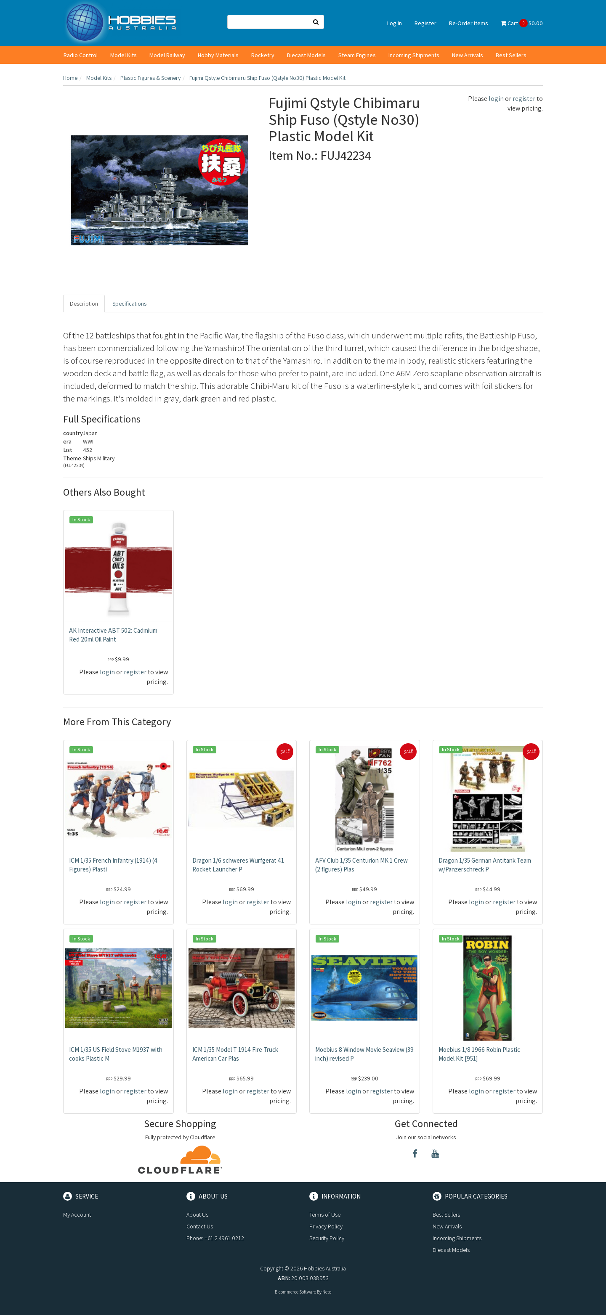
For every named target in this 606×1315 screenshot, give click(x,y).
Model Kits (123, 55)
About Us (197, 1214)
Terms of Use (324, 1214)
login (496, 98)
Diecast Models (306, 55)
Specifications (129, 303)
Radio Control (81, 55)
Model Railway (167, 55)
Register (425, 23)
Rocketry (262, 55)
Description (84, 303)
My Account (77, 1214)
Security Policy (326, 1238)
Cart (522, 23)
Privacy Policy (326, 1226)
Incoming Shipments (413, 55)
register (524, 98)
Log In (394, 23)
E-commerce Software (295, 1292)
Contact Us (199, 1226)
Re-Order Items (468, 23)
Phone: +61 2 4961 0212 (215, 1238)
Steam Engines (357, 55)
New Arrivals (467, 55)
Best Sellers (511, 55)
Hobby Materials (218, 55)
